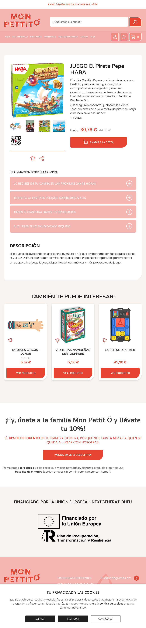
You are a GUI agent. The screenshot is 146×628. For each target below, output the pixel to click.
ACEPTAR (40, 618)
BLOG (92, 37)
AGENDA (84, 37)
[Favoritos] (124, 37)
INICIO (7, 37)
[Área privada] (115, 37)
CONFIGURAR (105, 618)
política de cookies (111, 603)
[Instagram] (136, 578)
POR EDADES (36, 37)
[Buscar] (135, 22)
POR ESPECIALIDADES (68, 37)
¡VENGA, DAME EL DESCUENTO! (72, 455)
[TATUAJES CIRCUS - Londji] (25, 342)
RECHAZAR (73, 618)
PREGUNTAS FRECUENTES (74, 578)
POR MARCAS (50, 37)
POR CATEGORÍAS (20, 37)
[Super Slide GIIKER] (120, 342)
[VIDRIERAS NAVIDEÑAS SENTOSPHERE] (73, 342)
